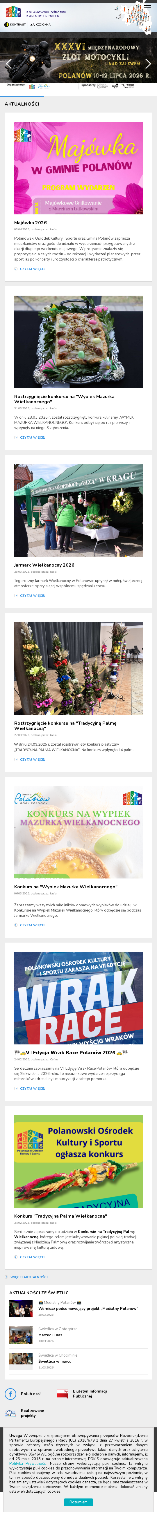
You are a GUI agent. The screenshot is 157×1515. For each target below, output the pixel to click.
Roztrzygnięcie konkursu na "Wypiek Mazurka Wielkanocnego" (64, 399)
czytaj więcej (32, 269)
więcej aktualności (29, 1277)
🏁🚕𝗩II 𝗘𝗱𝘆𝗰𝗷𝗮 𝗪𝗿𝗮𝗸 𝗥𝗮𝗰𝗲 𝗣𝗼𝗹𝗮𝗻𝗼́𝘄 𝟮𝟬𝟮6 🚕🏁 (71, 1052)
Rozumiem (78, 1502)
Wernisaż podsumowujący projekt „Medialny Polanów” (88, 1309)
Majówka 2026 (30, 222)
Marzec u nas (50, 1335)
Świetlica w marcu (55, 1361)
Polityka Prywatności (28, 1463)
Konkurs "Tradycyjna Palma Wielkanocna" (60, 1216)
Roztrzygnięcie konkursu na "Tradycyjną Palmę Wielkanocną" (65, 726)
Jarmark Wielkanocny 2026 (44, 565)
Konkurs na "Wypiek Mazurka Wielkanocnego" (65, 887)
